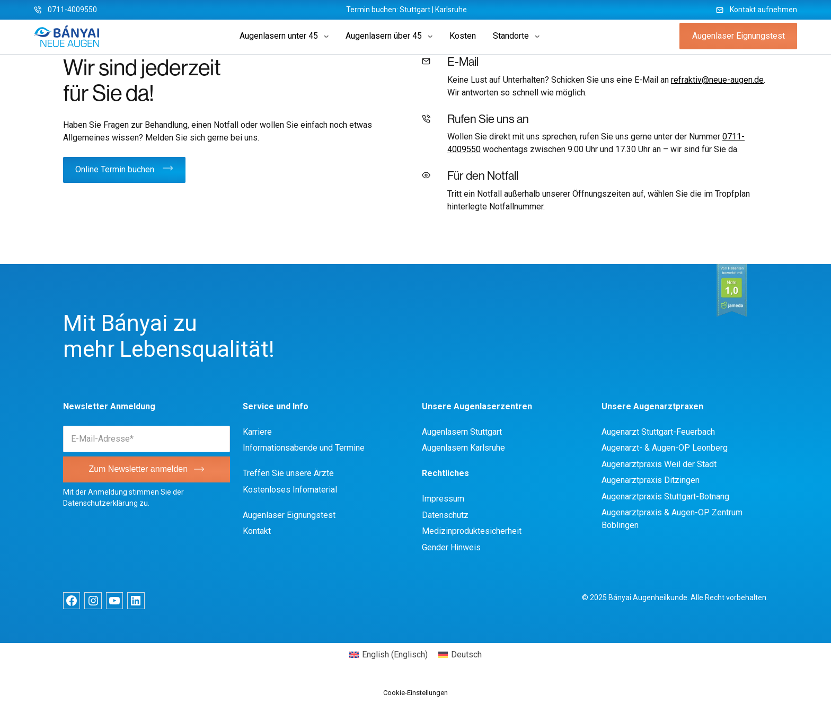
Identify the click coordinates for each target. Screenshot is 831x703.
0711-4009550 (72, 9)
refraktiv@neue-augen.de (717, 80)
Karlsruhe (451, 9)
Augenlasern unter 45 (279, 36)
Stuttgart (415, 9)
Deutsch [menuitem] (466, 654)
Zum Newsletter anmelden (138, 468)
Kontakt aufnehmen (763, 9)
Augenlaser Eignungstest (738, 36)
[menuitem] (388, 654)
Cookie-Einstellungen (415, 693)
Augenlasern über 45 (384, 36)
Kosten (462, 36)
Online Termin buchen (114, 169)
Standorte (511, 36)
